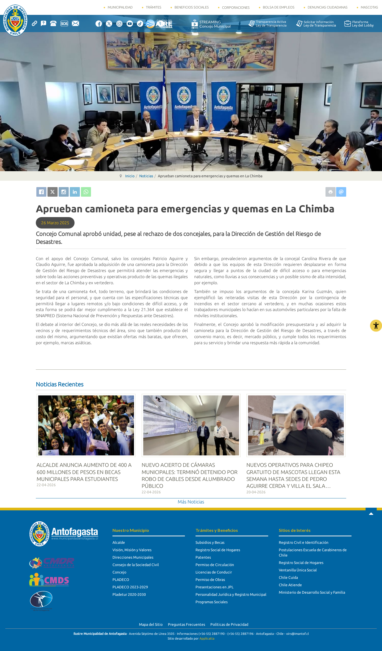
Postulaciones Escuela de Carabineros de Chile (313, 549)
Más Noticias (191, 498)
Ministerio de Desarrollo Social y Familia (312, 589)
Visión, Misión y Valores (131, 547)
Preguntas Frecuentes (186, 621)
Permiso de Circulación (215, 562)
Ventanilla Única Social (298, 567)
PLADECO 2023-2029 (130, 584)
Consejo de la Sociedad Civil (135, 562)
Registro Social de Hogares (218, 547)
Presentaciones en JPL (214, 584)
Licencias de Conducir (214, 569)
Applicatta (206, 635)
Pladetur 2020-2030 (129, 591)
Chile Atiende (290, 582)
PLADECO (120, 577)
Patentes (203, 554)
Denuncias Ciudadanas (328, 7)
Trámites (153, 7)
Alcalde (118, 539)
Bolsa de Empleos (278, 7)
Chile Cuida (288, 574)
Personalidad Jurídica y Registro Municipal (231, 591)
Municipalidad (120, 7)
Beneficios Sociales (192, 7)
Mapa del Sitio (151, 621)
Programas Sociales (212, 599)
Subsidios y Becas (210, 539)
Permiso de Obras (210, 577)
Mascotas (369, 7)
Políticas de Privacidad (229, 621)
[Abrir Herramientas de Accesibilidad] (376, 325)
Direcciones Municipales (132, 554)
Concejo (119, 569)
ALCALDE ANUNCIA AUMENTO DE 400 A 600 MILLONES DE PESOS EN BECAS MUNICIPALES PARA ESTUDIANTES (84, 469)
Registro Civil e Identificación (303, 539)
